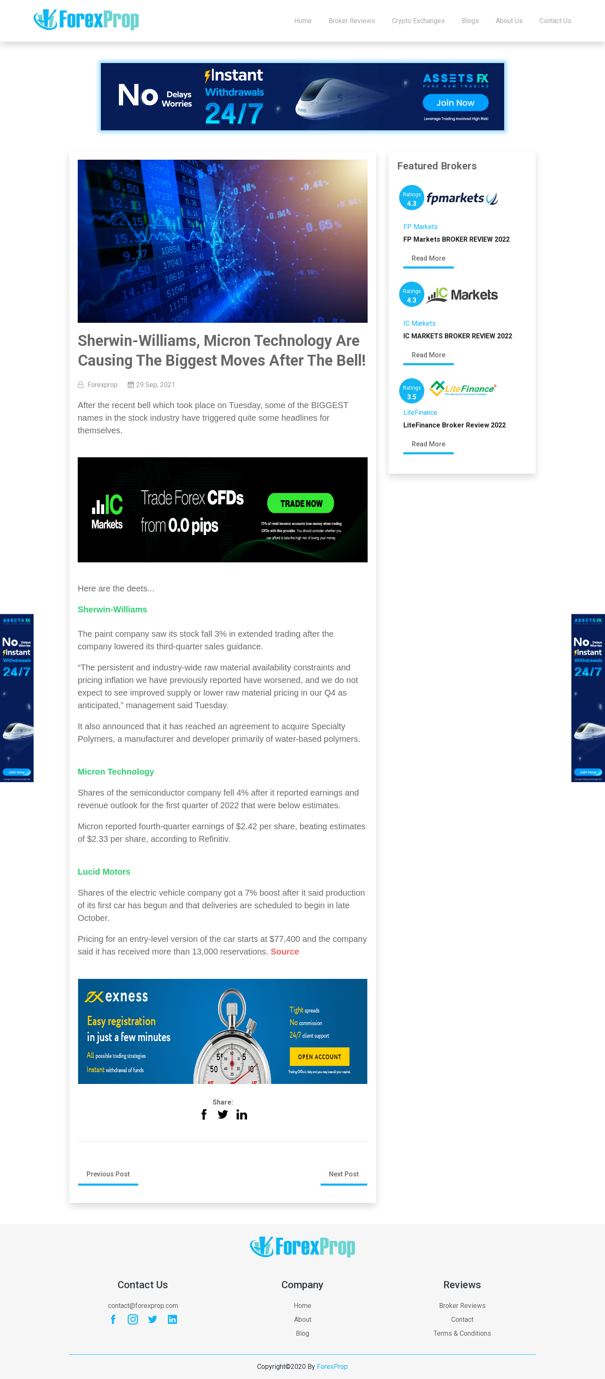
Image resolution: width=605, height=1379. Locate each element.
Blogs (470, 21)
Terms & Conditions (462, 1333)
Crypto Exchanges (418, 21)
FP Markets (420, 227)
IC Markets (419, 323)
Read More (428, 259)
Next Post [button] (344, 1174)
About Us (509, 21)
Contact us (555, 21)
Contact (462, 1320)
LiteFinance (420, 413)
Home (303, 21)
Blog (302, 1333)
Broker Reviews (352, 21)
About (302, 1320)
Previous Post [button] (108, 1174)
